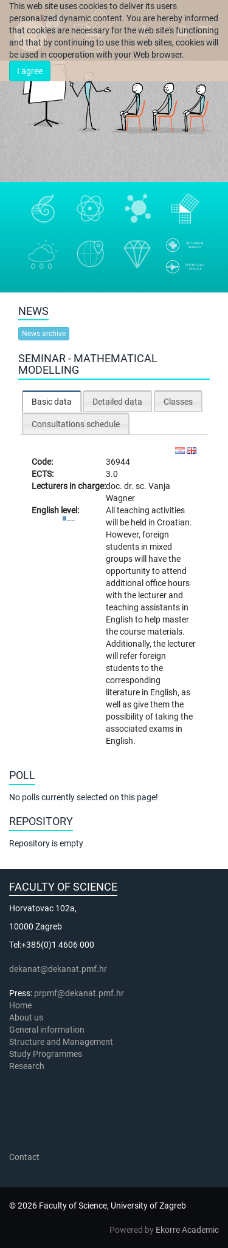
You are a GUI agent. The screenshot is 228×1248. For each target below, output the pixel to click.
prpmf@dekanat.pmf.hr (79, 993)
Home (20, 1005)
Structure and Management (61, 1042)
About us (27, 1017)
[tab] (51, 401)
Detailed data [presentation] (117, 401)
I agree (30, 71)
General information (47, 1029)
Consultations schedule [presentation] (76, 424)
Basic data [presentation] (52, 401)
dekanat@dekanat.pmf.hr (58, 969)
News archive (44, 333)
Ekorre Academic (187, 1230)
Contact (24, 1157)
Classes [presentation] (178, 401)
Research (27, 1066)
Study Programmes (45, 1054)
